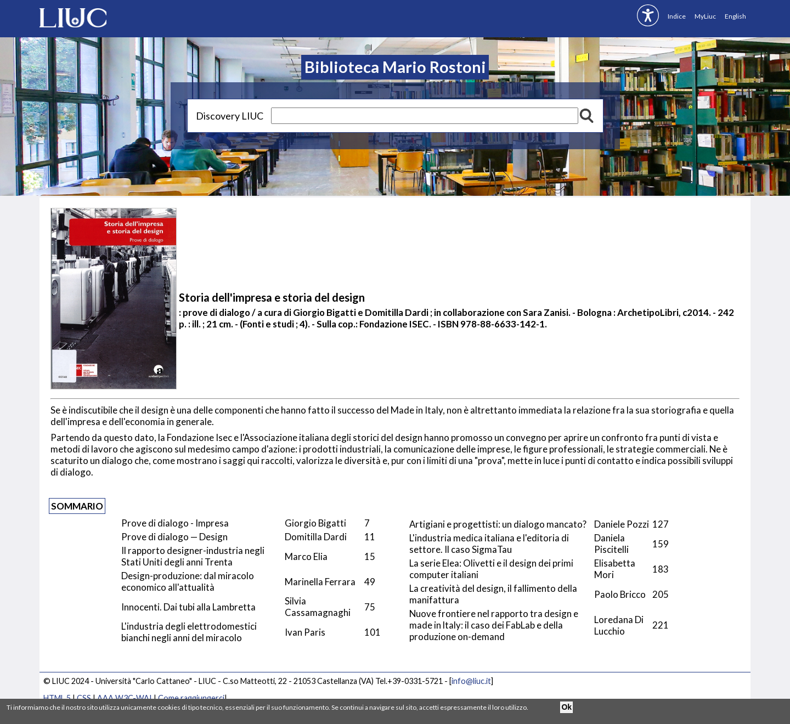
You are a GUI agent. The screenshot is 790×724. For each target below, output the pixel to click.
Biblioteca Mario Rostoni (395, 67)
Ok (566, 707)
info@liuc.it (471, 681)
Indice (677, 16)
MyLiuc (705, 16)
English (735, 16)
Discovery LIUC (229, 116)
